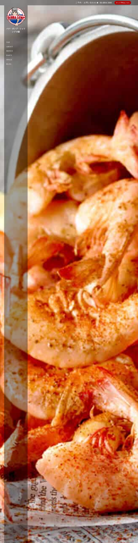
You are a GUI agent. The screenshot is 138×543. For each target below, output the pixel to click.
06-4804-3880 (106, 3)
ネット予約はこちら (122, 3)
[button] (68, 539)
